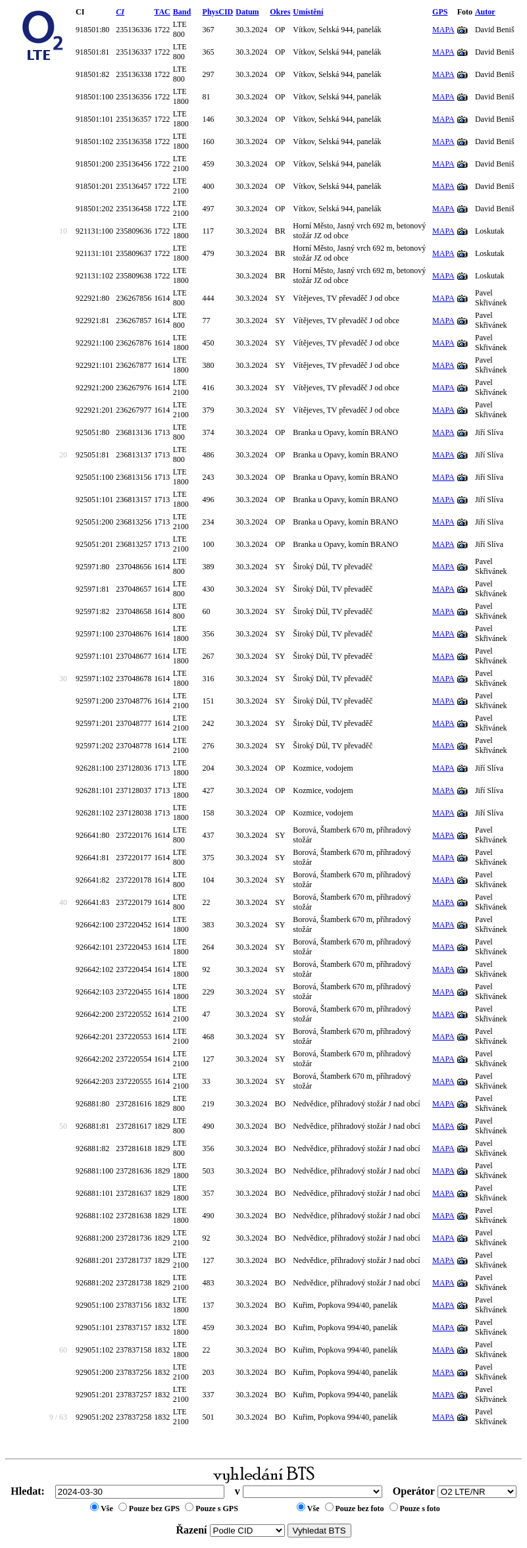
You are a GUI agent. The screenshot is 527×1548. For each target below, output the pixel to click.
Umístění (308, 11)
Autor (485, 11)
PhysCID (218, 11)
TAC (162, 11)
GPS (439, 11)
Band (182, 11)
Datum (247, 11)
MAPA (443, 29)
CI (120, 11)
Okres (280, 11)
